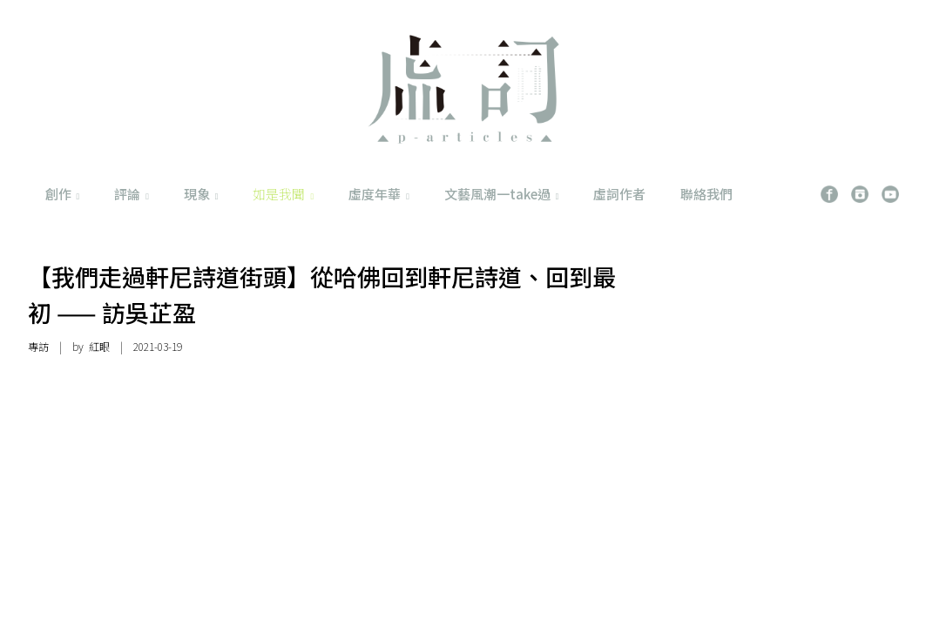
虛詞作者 (619, 194)
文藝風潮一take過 (501, 194)
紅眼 (99, 346)
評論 (131, 194)
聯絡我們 (706, 194)
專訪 (38, 346)
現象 (201, 194)
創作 (62, 194)
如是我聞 (283, 194)
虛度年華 (378, 194)
